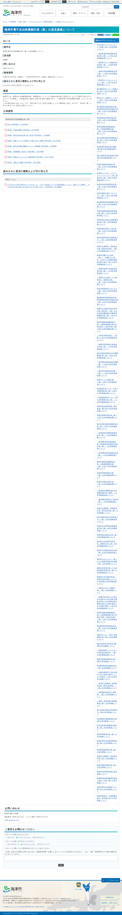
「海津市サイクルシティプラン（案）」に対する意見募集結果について (107, 82)
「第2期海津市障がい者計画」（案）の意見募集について (107, 694)
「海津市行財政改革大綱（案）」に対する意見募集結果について (107, 373)
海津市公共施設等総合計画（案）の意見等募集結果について (107, 552)
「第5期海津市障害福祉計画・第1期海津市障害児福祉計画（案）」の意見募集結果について (107, 445)
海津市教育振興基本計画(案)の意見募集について (106, 660)
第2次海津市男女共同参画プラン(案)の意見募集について (107, 712)
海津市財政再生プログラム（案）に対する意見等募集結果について (107, 291)
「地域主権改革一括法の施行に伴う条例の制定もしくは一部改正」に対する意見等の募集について (107, 675)
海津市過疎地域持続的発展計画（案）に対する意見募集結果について (107, 213)
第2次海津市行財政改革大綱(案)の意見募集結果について (107, 158)
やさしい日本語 (95, 1)
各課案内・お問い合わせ (110, 903)
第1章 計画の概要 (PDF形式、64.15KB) (21, 130)
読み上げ (107, 1)
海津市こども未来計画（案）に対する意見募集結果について (107, 382)
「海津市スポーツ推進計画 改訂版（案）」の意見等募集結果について (108, 65)
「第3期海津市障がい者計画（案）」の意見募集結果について (107, 502)
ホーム (5, 21)
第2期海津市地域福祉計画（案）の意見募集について (107, 667)
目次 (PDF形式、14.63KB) (16, 124)
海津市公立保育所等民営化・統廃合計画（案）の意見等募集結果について (107, 544)
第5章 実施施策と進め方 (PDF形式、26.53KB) (24, 151)
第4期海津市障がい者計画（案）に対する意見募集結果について (107, 231)
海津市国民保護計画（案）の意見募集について (107, 766)
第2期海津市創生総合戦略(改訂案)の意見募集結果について (107, 149)
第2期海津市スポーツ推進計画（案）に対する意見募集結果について (107, 91)
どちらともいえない (24, 837)
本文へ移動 (7, 1)
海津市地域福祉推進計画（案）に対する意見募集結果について (107, 167)
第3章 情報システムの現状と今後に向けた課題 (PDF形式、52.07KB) (32, 141)
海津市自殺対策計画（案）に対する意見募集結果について (107, 417)
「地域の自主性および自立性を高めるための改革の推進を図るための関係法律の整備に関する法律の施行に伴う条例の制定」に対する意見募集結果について (107, 602)
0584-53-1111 (46, 898)
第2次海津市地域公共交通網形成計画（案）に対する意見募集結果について (107, 355)
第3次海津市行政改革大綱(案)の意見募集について (106, 645)
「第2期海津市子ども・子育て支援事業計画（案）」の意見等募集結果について (107, 400)
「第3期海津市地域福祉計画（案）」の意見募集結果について (107, 455)
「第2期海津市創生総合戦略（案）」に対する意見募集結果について (107, 364)
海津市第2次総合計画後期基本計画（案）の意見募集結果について (107, 222)
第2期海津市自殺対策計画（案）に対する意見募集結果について (107, 120)
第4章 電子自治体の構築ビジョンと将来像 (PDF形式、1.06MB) (30, 146)
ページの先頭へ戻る (112, 880)
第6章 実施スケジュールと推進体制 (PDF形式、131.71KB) (29, 157)
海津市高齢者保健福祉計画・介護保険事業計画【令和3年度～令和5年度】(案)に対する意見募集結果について (107, 326)
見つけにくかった (44, 844)
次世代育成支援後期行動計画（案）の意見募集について (107, 728)
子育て (63, 13)
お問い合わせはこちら (11, 820)
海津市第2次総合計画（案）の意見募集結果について (107, 536)
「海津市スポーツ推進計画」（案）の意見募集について (107, 590)
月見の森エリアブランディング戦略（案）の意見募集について (107, 47)
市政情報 (13, 21)
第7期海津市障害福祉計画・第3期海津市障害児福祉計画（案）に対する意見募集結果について (107, 110)
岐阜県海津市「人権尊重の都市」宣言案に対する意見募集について (107, 798)
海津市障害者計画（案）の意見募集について (107, 735)
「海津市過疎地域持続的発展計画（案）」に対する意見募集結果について (107, 56)
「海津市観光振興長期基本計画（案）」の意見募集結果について (107, 435)
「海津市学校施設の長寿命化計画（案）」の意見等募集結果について (107, 347)
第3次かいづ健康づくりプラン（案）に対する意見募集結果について (107, 100)
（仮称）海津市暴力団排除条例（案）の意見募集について (107, 703)
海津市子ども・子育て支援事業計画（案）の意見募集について (107, 637)
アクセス (72, 1)
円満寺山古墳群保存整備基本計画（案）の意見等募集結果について (107, 528)
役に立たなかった (39, 837)
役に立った (11, 837)
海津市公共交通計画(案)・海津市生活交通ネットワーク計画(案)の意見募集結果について (107, 580)
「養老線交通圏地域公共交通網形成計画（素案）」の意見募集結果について (107, 493)
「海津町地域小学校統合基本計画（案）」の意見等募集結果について (107, 271)
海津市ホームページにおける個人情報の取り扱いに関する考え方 (24, 906)
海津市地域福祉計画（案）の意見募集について (107, 751)
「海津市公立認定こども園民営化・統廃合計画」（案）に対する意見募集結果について (107, 281)
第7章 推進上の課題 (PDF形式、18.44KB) (22, 162)
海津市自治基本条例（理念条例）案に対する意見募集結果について (107, 409)
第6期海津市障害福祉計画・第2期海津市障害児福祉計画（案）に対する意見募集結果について (107, 301)
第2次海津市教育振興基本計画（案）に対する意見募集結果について (107, 426)
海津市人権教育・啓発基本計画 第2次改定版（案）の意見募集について (107, 510)
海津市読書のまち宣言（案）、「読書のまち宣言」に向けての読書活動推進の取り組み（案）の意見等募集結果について (107, 259)
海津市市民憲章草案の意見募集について (107, 773)
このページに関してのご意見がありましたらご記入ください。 (27, 848)
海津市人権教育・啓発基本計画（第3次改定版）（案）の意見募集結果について (107, 249)
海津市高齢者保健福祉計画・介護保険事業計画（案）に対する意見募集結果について (107, 130)
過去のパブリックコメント (65, 21)
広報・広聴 (22, 21)
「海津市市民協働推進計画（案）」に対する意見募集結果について (107, 73)
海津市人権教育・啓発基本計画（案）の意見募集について (107, 758)
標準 (42, 1)
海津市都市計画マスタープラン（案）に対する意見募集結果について (107, 195)
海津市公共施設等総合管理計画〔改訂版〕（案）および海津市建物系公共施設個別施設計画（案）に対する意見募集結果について (107, 313)
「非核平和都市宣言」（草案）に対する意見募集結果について (107, 338)
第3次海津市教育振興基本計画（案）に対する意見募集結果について (107, 140)
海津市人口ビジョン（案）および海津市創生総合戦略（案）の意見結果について (107, 561)
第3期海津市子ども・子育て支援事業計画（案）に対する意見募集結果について (107, 391)
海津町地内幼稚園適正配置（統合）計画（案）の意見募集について (107, 780)
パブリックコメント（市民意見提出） (41, 21)
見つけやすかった (14, 844)
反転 (60, 1)
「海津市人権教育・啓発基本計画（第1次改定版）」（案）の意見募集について (107, 686)
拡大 (47, 1)
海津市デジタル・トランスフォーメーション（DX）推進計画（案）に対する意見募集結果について (107, 176)
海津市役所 (109, 897)
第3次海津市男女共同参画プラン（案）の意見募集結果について (107, 519)
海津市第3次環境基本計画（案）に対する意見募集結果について (107, 187)
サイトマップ (17, 1)
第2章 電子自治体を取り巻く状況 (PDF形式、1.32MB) (27, 135)
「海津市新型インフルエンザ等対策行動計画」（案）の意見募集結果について (107, 652)
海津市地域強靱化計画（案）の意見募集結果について (107, 475)
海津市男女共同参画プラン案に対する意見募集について (107, 789)
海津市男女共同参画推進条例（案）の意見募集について (107, 743)
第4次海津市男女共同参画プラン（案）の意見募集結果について (107, 240)
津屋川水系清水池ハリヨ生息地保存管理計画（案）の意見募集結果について (107, 570)
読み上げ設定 (115, 1)
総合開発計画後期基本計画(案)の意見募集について (107, 720)
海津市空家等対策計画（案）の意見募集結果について (107, 484)
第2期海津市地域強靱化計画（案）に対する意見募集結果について (107, 204)
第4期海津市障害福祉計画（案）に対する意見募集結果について (107, 628)
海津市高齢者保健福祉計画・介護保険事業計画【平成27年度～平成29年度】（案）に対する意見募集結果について (107, 617)
